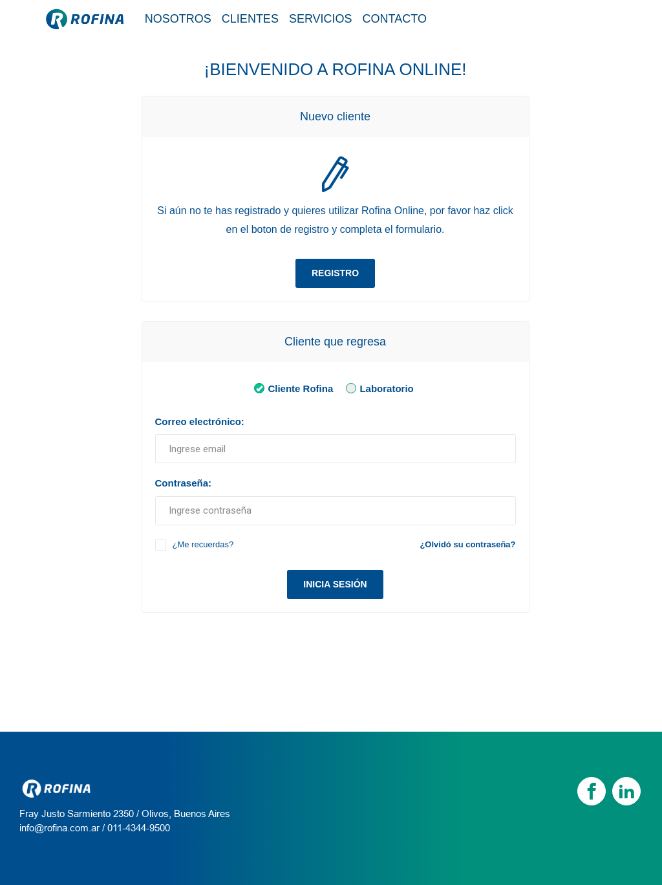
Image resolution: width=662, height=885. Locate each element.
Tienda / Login (566, 18)
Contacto (395, 18)
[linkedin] (626, 791)
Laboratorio (377, 388)
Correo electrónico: (199, 421)
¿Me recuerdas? (203, 544)
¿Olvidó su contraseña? (467, 544)
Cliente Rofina (291, 388)
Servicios (320, 18)
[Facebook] (591, 791)
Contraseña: (183, 482)
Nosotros (178, 18)
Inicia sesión (335, 584)
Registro (335, 273)
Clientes (250, 18)
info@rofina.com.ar (59, 827)
